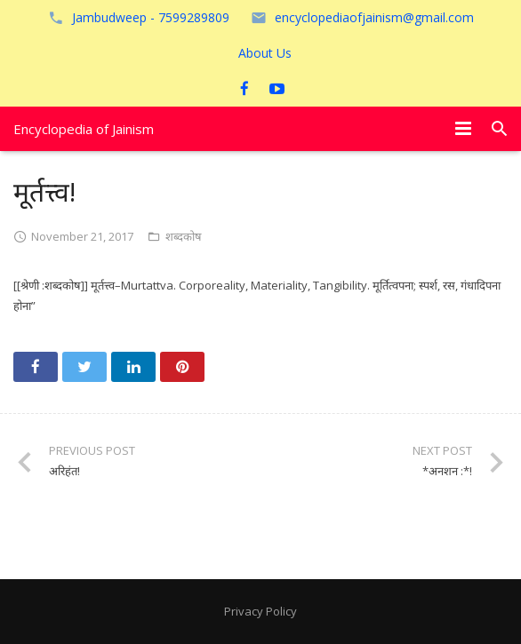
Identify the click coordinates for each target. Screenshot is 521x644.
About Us (265, 52)
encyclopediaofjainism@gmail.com (374, 17)
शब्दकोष (183, 236)
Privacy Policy (260, 611)
